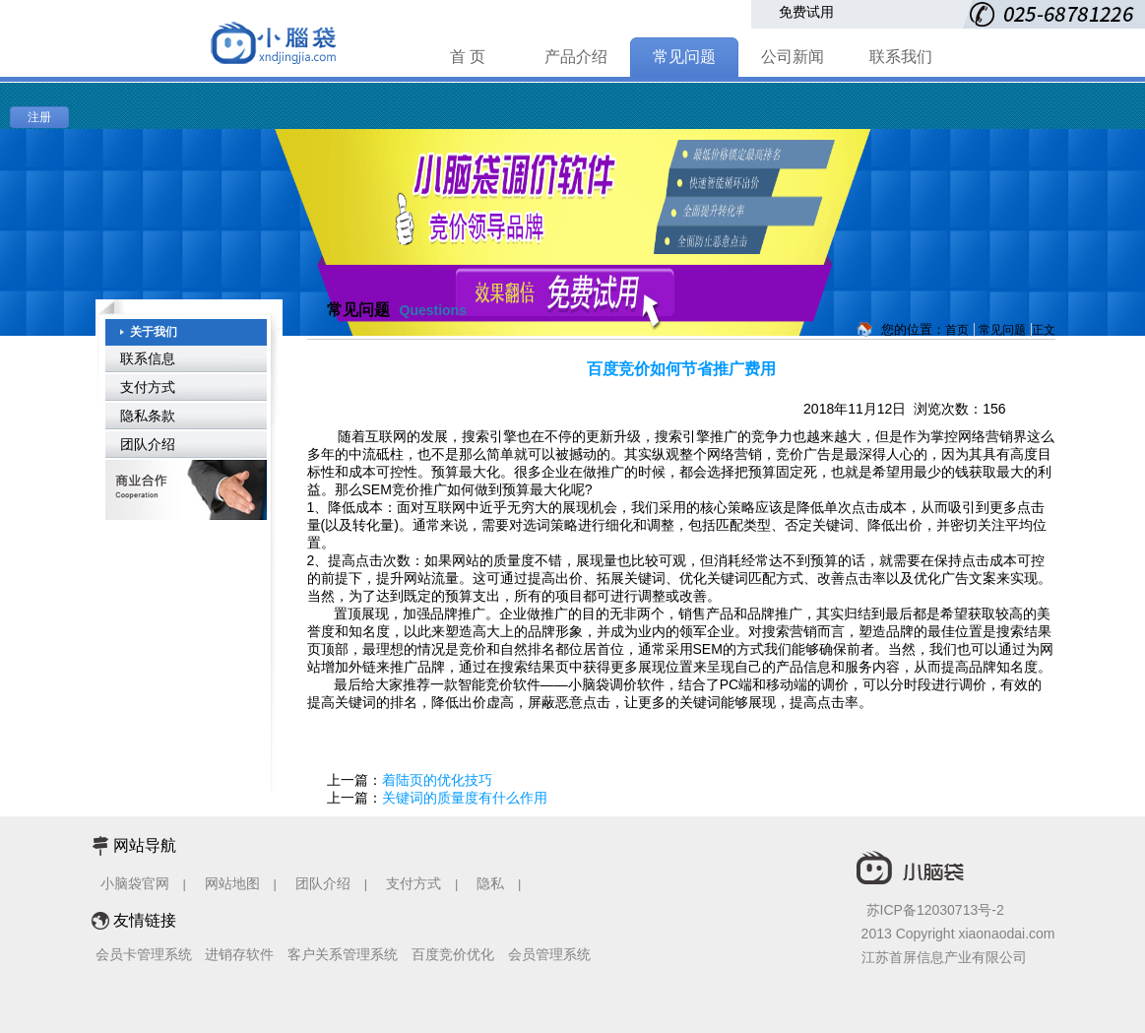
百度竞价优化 (453, 954)
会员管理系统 (549, 954)
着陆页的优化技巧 (437, 780)
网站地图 (232, 883)
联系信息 (147, 358)
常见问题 (684, 56)
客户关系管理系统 (342, 954)
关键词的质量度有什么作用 (464, 798)
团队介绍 (147, 444)
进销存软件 (239, 954)
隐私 (492, 883)
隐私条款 (147, 415)
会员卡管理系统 (143, 954)
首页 (957, 330)
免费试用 (806, 12)
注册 (39, 117)
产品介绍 (575, 56)
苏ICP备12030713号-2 (935, 910)
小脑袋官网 (134, 883)
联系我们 (900, 56)
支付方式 (147, 387)
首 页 (467, 56)
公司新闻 (792, 56)
